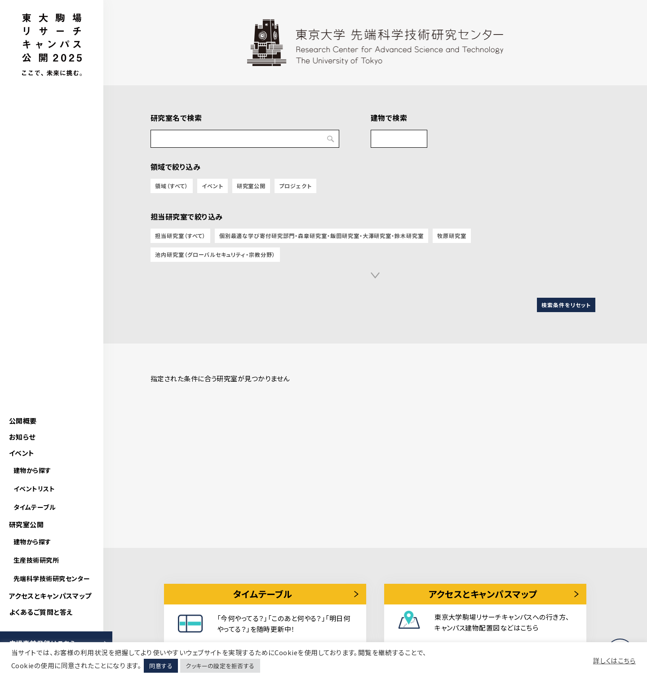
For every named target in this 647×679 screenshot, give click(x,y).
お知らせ (22, 436)
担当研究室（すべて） (180, 235)
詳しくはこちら (614, 661)
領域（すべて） (171, 186)
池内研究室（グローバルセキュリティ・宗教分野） (215, 254)
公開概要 (23, 420)
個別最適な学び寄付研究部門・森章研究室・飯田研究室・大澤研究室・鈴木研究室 (321, 235)
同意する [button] (161, 665)
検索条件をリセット (566, 305)
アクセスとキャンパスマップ (50, 595)
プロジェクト (295, 186)
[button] (375, 275)
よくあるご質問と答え (41, 612)
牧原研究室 (451, 235)
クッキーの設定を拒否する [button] (220, 665)
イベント (22, 453)
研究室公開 (26, 524)
